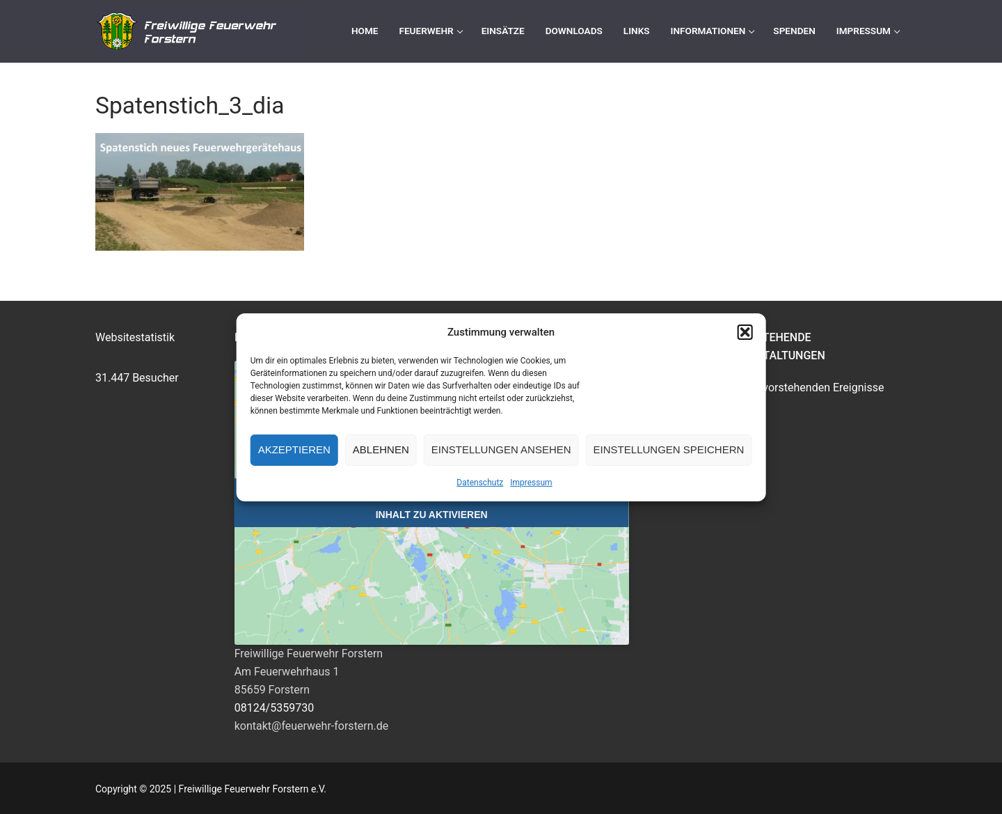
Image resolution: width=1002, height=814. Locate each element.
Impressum (531, 482)
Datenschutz (479, 482)
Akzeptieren (294, 449)
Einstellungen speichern (669, 449)
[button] (745, 332)
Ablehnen (381, 449)
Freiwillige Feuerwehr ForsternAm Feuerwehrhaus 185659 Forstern (308, 671)
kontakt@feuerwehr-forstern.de (311, 726)
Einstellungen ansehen (501, 449)
